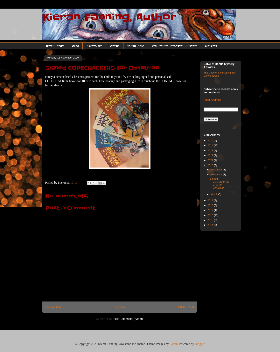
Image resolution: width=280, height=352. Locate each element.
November (217, 174)
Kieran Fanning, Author (109, 17)
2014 (210, 224)
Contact (211, 45)
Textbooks (135, 45)
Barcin (173, 344)
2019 (210, 200)
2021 (210, 160)
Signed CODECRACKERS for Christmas (219, 183)
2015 (210, 220)
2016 (210, 215)
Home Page (55, 45)
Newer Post (53, 307)
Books (115, 45)
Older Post (186, 307)
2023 (210, 150)
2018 (210, 205)
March (214, 194)
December (217, 169)
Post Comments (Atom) (128, 318)
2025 (210, 140)
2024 (210, 145)
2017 (210, 210)
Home (120, 307)
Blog (75, 45)
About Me (94, 45)
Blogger (200, 344)
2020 (210, 165)
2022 (210, 155)
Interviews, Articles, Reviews (174, 45)
